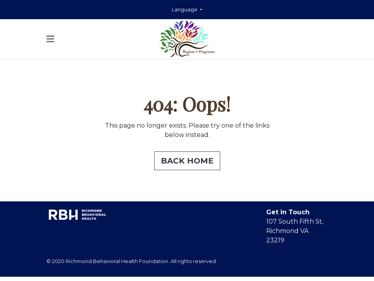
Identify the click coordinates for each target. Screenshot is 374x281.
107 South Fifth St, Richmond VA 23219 (294, 231)
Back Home (187, 160)
